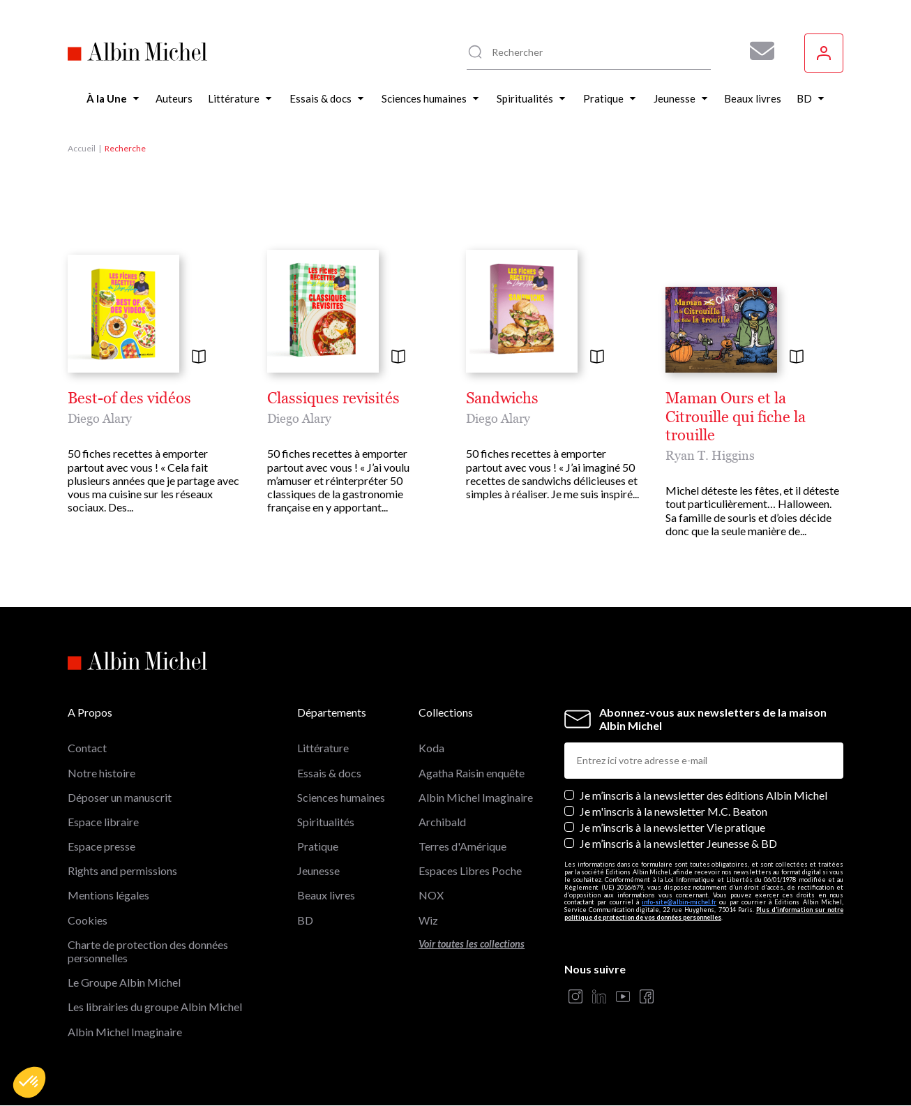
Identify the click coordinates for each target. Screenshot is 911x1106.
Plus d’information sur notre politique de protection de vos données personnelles (703, 913)
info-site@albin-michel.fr (679, 902)
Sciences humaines (341, 797)
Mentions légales (108, 895)
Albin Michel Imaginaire (125, 1031)
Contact (87, 747)
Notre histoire (101, 772)
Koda (431, 747)
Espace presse (101, 846)
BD (305, 920)
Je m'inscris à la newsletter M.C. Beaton (673, 811)
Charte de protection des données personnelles (148, 951)
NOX (431, 895)
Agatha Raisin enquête (472, 772)
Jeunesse (318, 870)
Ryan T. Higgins (710, 455)
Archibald (442, 821)
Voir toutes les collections (472, 944)
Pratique (317, 846)
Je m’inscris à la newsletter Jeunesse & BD (678, 843)
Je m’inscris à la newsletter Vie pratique (672, 827)
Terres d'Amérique (462, 846)
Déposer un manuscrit (120, 797)
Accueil (82, 148)
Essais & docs (329, 772)
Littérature (323, 747)
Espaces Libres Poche (470, 870)
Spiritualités (325, 821)
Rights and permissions (122, 870)
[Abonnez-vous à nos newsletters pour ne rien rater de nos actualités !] (757, 51)
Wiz (428, 920)
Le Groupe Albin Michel (124, 982)
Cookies (87, 920)
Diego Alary (100, 418)
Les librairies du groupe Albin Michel (155, 1006)
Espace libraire (103, 821)
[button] (29, 1082)
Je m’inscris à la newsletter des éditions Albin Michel (703, 795)
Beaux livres (326, 895)
